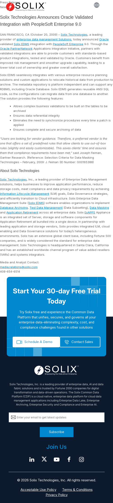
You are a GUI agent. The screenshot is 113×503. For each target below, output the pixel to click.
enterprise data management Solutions (43, 39)
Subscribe (56, 432)
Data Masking (99, 207)
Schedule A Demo (38, 342)
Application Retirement (22, 212)
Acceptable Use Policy (38, 489)
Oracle (104, 39)
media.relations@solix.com (19, 267)
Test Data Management (46, 207)
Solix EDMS (21, 44)
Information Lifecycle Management (24, 193)
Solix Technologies (74, 34)
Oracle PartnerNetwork (16, 48)
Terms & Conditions (77, 489)
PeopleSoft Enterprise (68, 44)
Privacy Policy (57, 495)
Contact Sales (82, 342)
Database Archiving (14, 207)
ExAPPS (90, 212)
